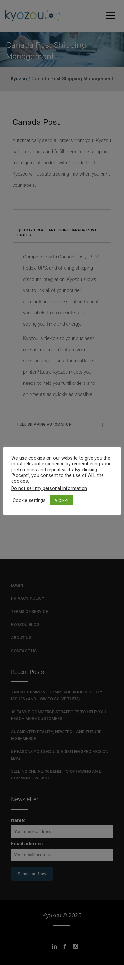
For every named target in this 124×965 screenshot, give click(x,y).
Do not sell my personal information (49, 488)
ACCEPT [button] (61, 500)
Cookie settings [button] (29, 500)
